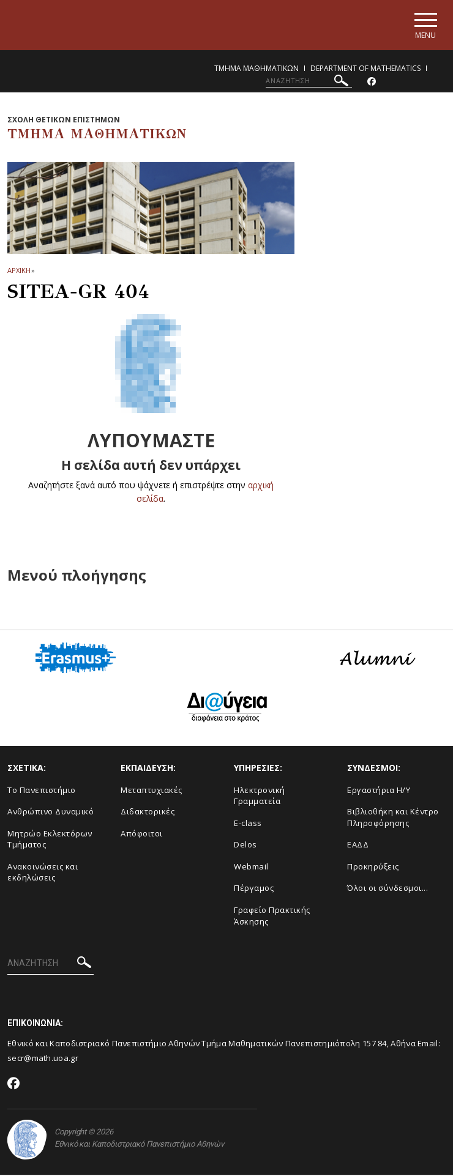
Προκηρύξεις (373, 867)
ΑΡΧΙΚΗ (18, 271)
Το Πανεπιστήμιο (41, 790)
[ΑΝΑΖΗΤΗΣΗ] (309, 81)
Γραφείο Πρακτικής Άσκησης (272, 916)
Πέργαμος (254, 889)
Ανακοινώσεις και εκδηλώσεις (42, 873)
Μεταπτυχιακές (151, 790)
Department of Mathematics (365, 69)
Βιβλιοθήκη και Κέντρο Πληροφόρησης (393, 818)
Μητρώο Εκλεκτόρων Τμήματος (49, 839)
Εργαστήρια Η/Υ (378, 790)
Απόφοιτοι (142, 833)
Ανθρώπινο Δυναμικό (50, 812)
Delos (245, 845)
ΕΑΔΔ (358, 845)
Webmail (251, 867)
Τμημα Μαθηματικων (256, 69)
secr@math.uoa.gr (42, 1059)
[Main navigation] (424, 25)
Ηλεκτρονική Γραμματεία (259, 796)
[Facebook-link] (371, 82)
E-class (248, 823)
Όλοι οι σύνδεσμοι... (387, 889)
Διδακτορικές (147, 812)
